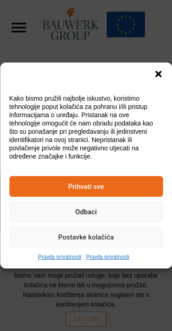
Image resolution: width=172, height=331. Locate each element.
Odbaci (86, 212)
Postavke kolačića (86, 237)
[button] (158, 74)
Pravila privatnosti (60, 257)
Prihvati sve (86, 187)
